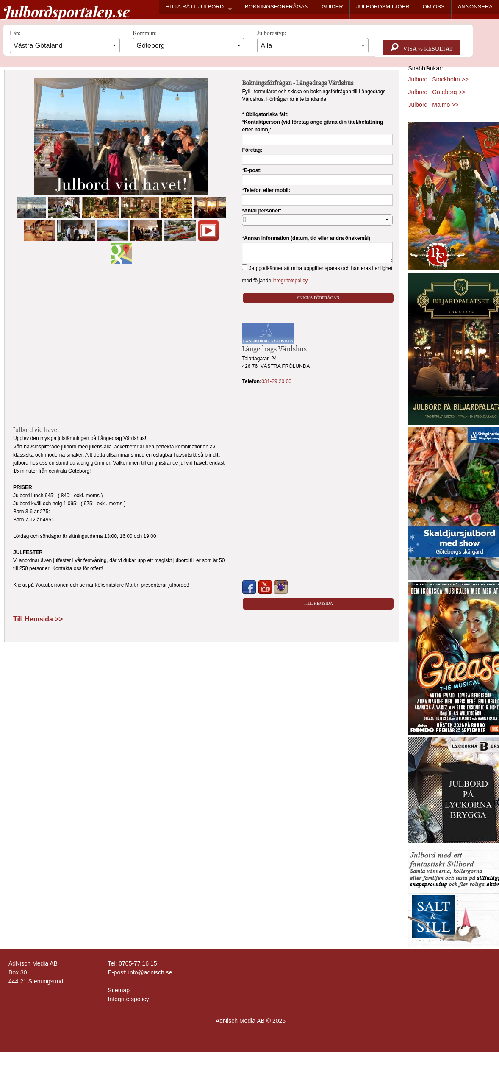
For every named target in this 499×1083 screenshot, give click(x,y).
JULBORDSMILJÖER (383, 6)
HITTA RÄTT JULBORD (195, 6)
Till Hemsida (318, 603)
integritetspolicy (289, 281)
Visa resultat (422, 47)
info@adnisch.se (150, 972)
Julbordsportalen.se (65, 12)
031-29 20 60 (276, 381)
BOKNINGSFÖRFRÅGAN (276, 6)
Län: (65, 41)
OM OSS (434, 6)
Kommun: (188, 41)
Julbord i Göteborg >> (436, 92)
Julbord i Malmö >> (433, 104)
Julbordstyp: (313, 41)
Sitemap (119, 990)
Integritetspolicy (128, 999)
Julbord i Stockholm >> (438, 79)
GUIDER (332, 6)
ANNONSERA (475, 6)
